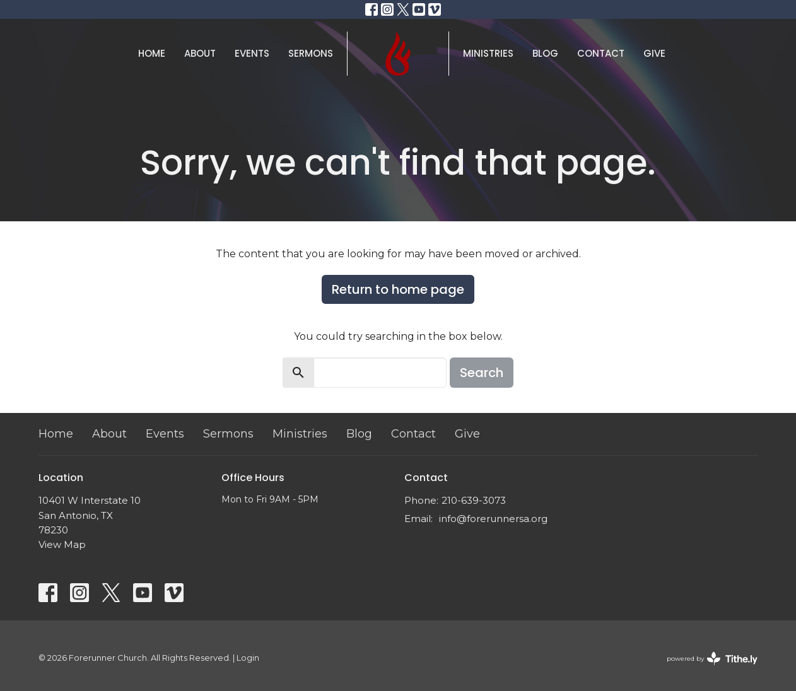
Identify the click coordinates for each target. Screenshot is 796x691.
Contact (600, 53)
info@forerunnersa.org (493, 519)
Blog (545, 53)
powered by (712, 658)
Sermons (310, 53)
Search (481, 372)
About (200, 53)
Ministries (488, 53)
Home (151, 53)
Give (654, 53)
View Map (62, 544)
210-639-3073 (474, 500)
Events (252, 53)
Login (248, 658)
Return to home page (398, 289)
